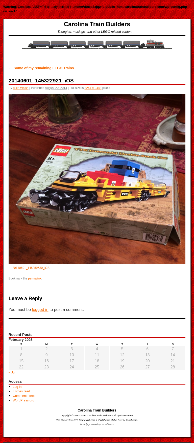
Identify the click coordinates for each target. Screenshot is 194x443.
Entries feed (21, 391)
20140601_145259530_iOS (31, 268)
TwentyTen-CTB (69, 420)
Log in (17, 387)
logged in (40, 309)
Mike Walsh (21, 88)
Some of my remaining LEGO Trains (41, 68)
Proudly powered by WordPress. (97, 424)
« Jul (12, 372)
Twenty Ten (123, 420)
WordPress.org (23, 400)
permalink (34, 278)
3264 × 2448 (93, 88)
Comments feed (24, 396)
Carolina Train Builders (97, 24)
